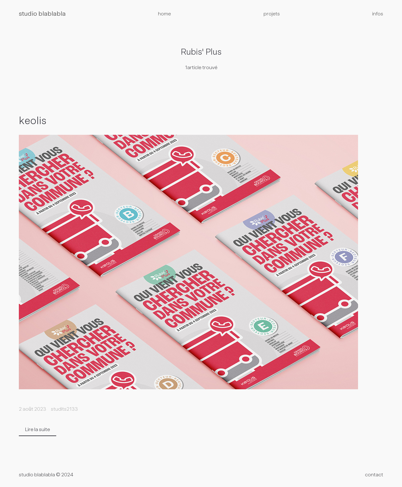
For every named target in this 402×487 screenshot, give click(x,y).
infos (377, 14)
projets (271, 14)
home (164, 14)
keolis (32, 122)
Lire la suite (37, 429)
